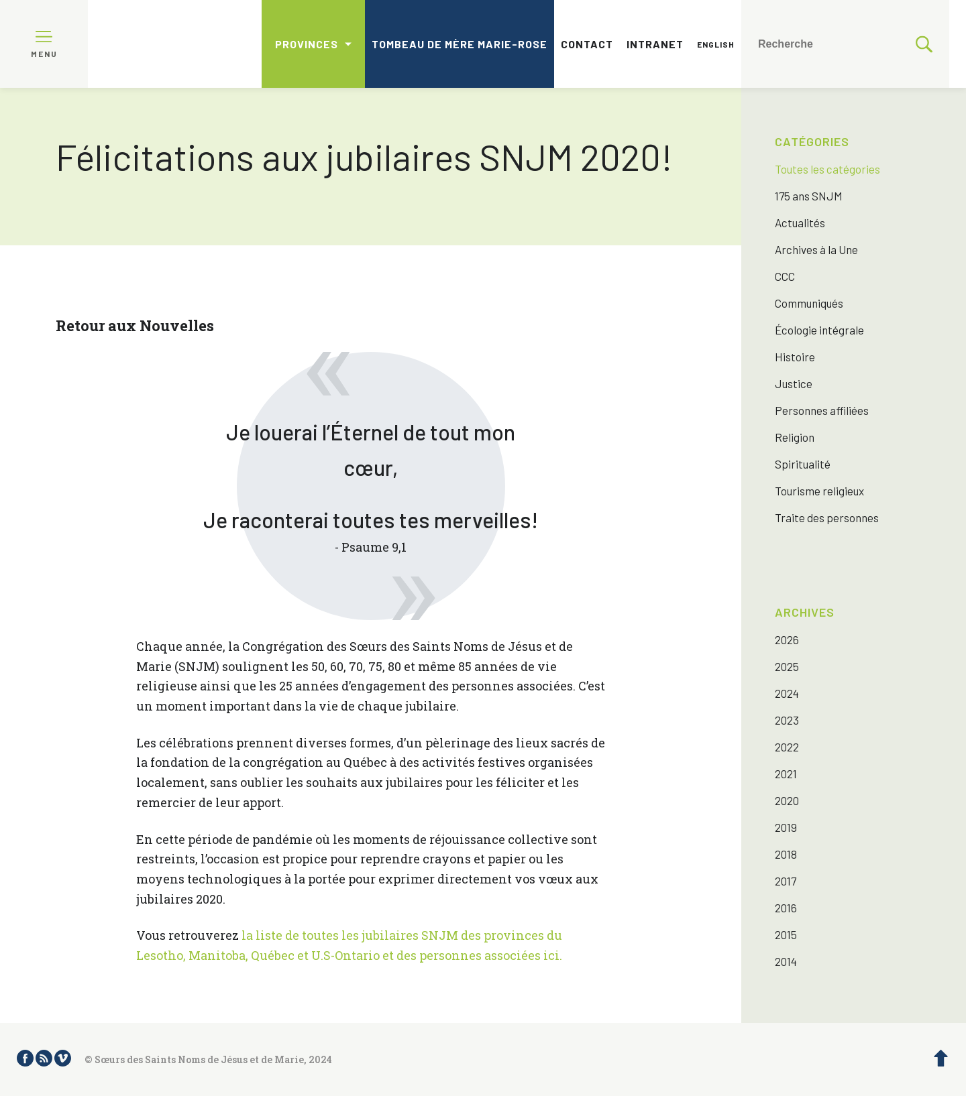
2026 (787, 639)
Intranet (655, 44)
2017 (785, 881)
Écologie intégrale (819, 330)
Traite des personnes (827, 517)
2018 (786, 854)
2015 (786, 934)
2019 (786, 827)
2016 (786, 907)
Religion (794, 437)
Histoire (795, 356)
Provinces (306, 44)
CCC (785, 276)
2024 (787, 693)
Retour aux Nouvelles (135, 325)
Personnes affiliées (822, 410)
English (716, 44)
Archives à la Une (816, 249)
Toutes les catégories (827, 169)
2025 (787, 666)
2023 (787, 720)
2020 (787, 800)
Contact (587, 44)
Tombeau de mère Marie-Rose (459, 44)
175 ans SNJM (809, 195)
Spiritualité (802, 464)
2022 (787, 746)
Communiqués (809, 303)
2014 (786, 961)
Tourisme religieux (819, 490)
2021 (786, 773)
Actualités (800, 222)
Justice (793, 383)
